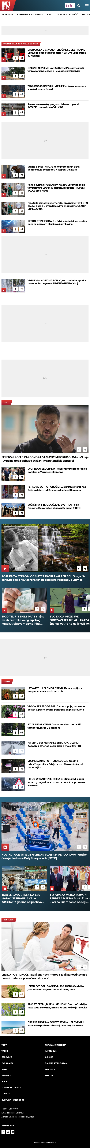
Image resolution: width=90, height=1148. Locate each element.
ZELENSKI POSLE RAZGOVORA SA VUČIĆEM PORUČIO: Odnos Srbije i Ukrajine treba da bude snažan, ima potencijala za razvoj (45, 459)
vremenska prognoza (30, 14)
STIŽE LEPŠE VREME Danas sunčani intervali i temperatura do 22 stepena (54, 726)
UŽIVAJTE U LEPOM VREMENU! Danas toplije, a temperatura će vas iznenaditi (55, 690)
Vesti (6, 402)
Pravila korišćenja (55, 1045)
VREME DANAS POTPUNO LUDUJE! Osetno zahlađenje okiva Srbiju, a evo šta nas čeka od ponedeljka (55, 764)
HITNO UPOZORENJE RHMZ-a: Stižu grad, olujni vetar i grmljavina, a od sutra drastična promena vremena (56, 782)
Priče (4, 1081)
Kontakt (50, 1075)
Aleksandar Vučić (67, 14)
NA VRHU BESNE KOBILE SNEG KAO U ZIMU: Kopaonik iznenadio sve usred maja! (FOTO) (54, 744)
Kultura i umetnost (12, 1100)
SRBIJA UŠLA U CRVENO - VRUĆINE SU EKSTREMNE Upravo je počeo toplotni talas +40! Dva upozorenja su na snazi (56, 52)
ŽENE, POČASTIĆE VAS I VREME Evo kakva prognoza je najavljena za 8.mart (56, 88)
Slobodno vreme (11, 1088)
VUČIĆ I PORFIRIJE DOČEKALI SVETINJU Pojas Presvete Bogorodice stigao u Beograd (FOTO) (54, 506)
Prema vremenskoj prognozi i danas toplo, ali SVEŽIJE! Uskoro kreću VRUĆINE (53, 106)
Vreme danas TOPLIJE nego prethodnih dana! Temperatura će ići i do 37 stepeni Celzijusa (53, 168)
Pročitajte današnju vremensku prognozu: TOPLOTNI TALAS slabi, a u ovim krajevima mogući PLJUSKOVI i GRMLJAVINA (57, 206)
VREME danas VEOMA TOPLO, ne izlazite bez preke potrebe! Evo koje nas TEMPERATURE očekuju (56, 282)
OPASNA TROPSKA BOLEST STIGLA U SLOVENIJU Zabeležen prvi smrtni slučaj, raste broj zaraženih (55, 1024)
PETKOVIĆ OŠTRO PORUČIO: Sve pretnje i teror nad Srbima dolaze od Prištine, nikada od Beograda (56, 488)
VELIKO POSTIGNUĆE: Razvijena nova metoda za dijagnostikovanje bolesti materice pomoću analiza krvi (44, 976)
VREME (6, 681)
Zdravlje (8, 920)
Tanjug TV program (56, 1063)
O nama (49, 1057)
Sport (5, 1069)
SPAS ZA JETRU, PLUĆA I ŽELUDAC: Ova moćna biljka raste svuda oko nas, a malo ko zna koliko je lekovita (57, 1006)
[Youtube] (13, 1132)
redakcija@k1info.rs (15, 1113)
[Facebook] (15, 58)
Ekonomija (7, 1063)
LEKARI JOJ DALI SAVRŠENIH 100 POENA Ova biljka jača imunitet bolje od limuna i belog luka (55, 988)
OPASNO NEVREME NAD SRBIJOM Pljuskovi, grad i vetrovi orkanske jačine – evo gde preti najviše (55, 69)
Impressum (51, 1051)
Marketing (51, 1069)
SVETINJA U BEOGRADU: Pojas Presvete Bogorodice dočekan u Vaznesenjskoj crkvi (57, 470)
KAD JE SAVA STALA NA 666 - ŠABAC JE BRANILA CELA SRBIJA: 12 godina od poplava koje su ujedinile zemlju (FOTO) (23, 898)
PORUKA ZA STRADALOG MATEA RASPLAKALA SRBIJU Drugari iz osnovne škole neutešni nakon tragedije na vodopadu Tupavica (43, 578)
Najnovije (7, 14)
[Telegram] (21, 58)
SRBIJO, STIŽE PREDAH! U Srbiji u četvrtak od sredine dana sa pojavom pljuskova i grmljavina (57, 222)
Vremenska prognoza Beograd (20, 44)
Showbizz (7, 1075)
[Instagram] (8, 1132)
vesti (50, 14)
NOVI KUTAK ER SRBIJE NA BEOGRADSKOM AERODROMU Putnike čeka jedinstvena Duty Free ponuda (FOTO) (44, 856)
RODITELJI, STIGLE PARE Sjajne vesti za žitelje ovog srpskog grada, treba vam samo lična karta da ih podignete (23, 620)
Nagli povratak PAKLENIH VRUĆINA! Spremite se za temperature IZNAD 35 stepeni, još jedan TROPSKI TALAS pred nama (56, 187)
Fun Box (6, 1094)
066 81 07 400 (11, 1109)
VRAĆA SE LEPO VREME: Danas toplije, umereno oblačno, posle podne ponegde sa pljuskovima (56, 708)
